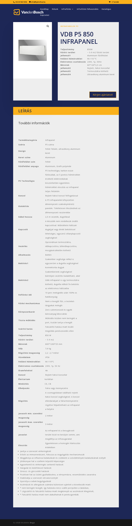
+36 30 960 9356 (21, 2)
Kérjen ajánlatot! (103, 94)
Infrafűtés (66, 9)
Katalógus (106, 9)
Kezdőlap (44, 9)
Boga (32, 522)
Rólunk (55, 9)
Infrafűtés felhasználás (87, 9)
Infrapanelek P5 (69, 26)
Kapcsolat (44, 15)
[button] (48, 26)
